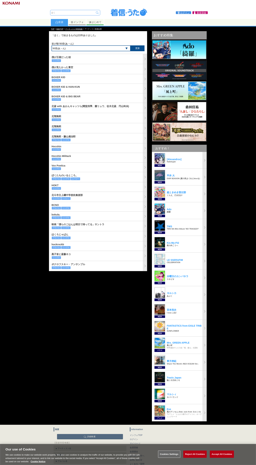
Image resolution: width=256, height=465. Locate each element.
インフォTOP (136, 435)
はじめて (95, 22)
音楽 (59, 22)
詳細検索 (91, 436)
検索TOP (59, 29)
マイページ (135, 443)
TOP (52, 29)
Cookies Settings (169, 457)
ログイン (134, 439)
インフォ (77, 22)
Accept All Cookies (222, 457)
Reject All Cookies (195, 457)
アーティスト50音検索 (74, 29)
